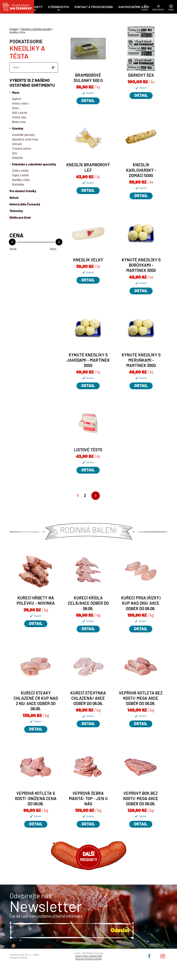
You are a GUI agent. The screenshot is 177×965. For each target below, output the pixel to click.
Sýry (14, 153)
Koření (14, 197)
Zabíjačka (17, 158)
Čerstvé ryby (19, 117)
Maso (15, 92)
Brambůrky (18, 184)
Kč (13, 249)
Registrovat (158, 10)
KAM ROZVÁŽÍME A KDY (134, 6)
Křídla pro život (20, 217)
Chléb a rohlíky (20, 170)
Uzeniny (17, 128)
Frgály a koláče (20, 175)
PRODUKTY (35, 6)
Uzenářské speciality (23, 135)
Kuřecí (15, 108)
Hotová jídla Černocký (25, 204)
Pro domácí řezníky (23, 191)
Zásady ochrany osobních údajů (88, 956)
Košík (171, 10)
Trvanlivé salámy (21, 148)
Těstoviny (16, 211)
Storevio (23, 958)
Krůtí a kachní (19, 112)
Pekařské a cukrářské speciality (33, 164)
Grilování (17, 144)
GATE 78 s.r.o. (25, 955)
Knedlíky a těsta (21, 180)
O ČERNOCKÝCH (58, 6)
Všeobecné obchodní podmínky (88, 959)
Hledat (144, 10)
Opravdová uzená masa (25, 139)
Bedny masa (19, 122)
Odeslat (53, 67)
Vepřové (16, 99)
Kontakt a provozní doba (94, 6)
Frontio (36, 955)
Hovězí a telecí (20, 103)
